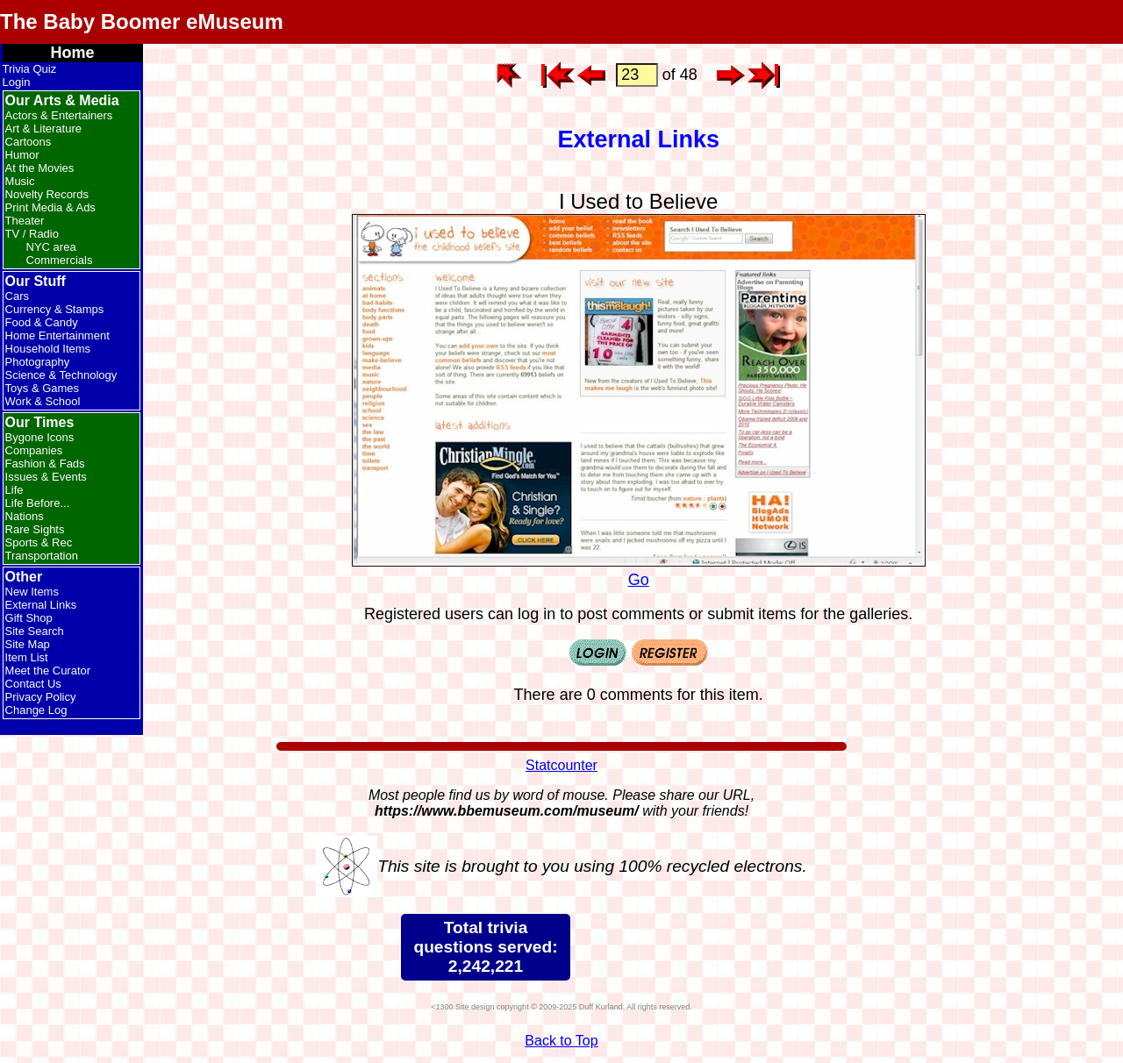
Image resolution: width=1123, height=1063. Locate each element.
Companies (34, 450)
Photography (37, 361)
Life (14, 489)
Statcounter (561, 765)
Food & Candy (41, 322)
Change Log (36, 710)
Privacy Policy (40, 696)
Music (20, 181)
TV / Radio (32, 233)
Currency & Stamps (54, 309)
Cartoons (28, 141)
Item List (26, 657)
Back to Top (561, 1040)
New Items (32, 591)
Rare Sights (35, 529)
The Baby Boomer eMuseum (141, 21)
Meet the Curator (48, 670)
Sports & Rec (39, 542)
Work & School (43, 401)
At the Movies (40, 168)
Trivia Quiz (30, 68)
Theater (25, 220)
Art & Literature (43, 128)
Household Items (48, 348)
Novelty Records (47, 194)
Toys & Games (42, 388)
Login (17, 82)
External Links (41, 604)
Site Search (34, 631)
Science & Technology (61, 375)
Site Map (27, 644)
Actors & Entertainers (59, 115)
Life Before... (37, 503)
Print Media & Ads (50, 207)
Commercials (59, 260)
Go (639, 571)
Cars (17, 296)
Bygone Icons (40, 437)
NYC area (51, 246)
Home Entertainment (57, 335)
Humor (22, 154)
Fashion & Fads (45, 463)
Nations (24, 516)
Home (73, 52)
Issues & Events (46, 476)
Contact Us (33, 683)
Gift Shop (29, 617)
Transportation (41, 555)
